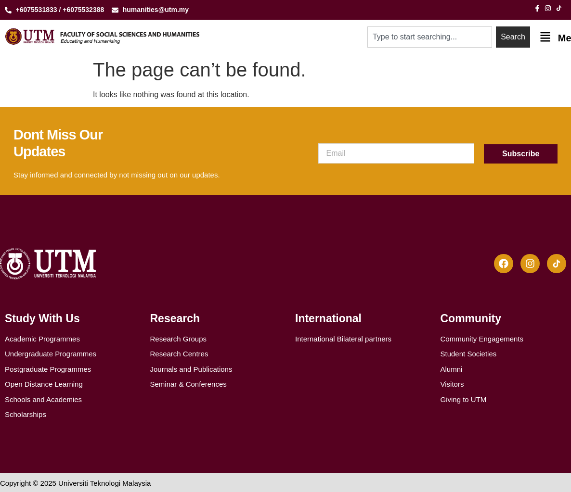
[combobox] (429, 37)
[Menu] (545, 36)
